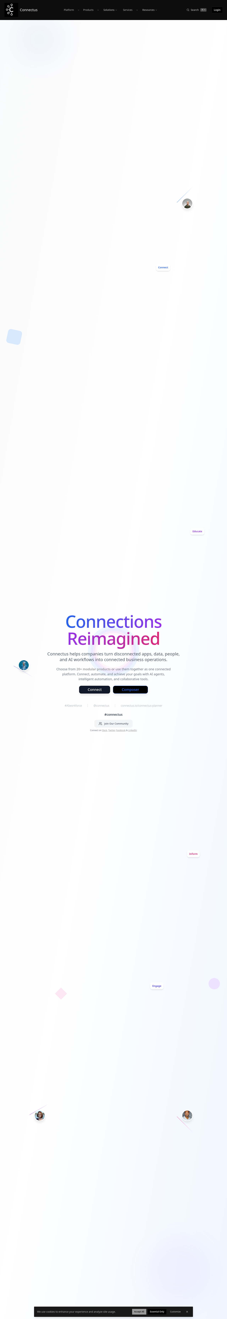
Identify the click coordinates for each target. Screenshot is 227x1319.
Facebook (121, 730)
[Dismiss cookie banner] (187, 1312)
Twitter (111, 730)
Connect (95, 689)
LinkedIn (132, 730)
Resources (149, 10)
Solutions (110, 10)
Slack (104, 730)
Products (88, 10)
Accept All (139, 1311)
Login (217, 10)
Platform (69, 10)
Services (127, 10)
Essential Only (157, 1311)
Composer (130, 689)
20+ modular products (93, 669)
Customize (175, 1311)
